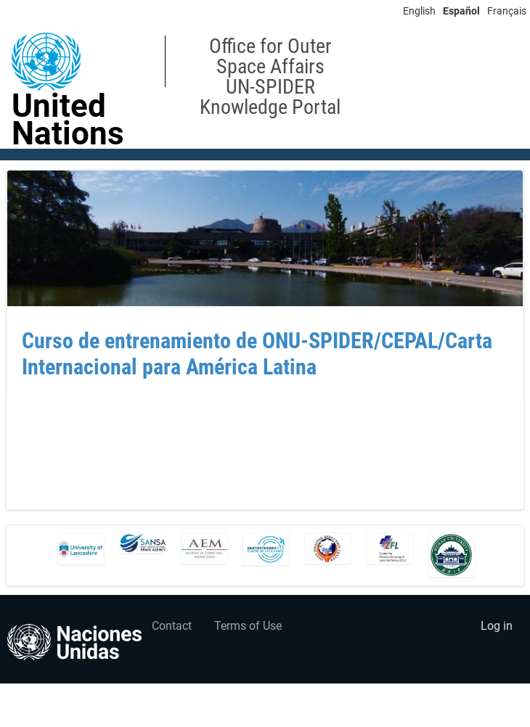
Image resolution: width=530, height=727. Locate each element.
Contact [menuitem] (172, 626)
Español (461, 11)
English (419, 11)
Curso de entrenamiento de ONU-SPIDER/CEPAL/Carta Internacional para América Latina (257, 353)
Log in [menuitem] (497, 626)
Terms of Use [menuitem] (248, 626)
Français (506, 11)
